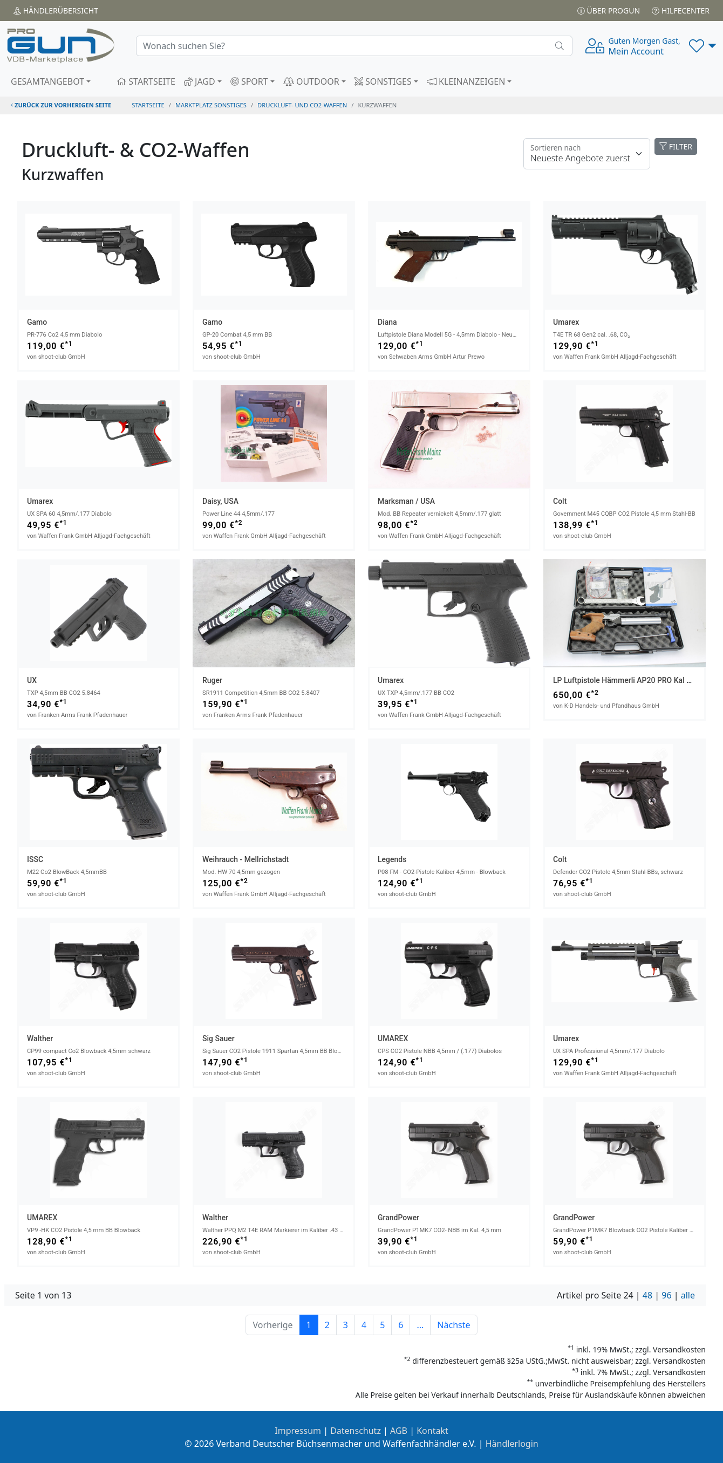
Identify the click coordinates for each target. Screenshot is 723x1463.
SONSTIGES (383, 81)
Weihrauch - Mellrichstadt (245, 859)
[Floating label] (586, 153)
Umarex (566, 322)
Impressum (298, 1431)
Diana (387, 322)
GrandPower (398, 1217)
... (420, 1325)
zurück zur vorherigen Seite (61, 105)
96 (666, 1295)
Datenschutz (355, 1431)
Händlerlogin (512, 1444)
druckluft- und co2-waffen (302, 105)
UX (32, 680)
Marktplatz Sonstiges (211, 105)
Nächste (453, 1325)
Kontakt (432, 1431)
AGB (398, 1431)
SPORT (249, 81)
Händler (55, 10)
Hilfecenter (681, 10)
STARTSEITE (146, 81)
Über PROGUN (608, 10)
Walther (40, 1038)
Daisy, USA (220, 501)
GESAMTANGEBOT (47, 81)
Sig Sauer (218, 1038)
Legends (392, 859)
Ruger (212, 680)
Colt (560, 501)
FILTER (675, 146)
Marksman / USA (406, 501)
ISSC (35, 859)
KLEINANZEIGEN (466, 81)
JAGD (199, 81)
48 (647, 1295)
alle (688, 1295)
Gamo (37, 322)
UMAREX (393, 1038)
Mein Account (644, 46)
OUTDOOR (311, 81)
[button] (703, 46)
